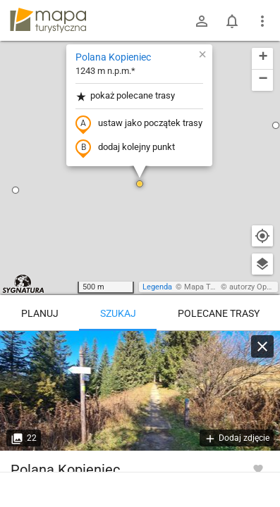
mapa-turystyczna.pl (48, 20)
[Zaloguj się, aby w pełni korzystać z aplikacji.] (258, 468)
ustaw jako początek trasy (138, 124)
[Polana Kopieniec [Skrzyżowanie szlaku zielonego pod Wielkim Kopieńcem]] (140, 391)
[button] (15, 190)
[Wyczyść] (262, 346)
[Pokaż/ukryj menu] (262, 21)
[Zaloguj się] (201, 21)
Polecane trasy (219, 313)
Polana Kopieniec (113, 57)
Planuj (40, 313)
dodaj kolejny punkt (125, 148)
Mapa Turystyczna (216, 287)
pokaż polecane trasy (125, 96)
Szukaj (118, 313)
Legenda (157, 287)
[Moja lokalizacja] (262, 235)
